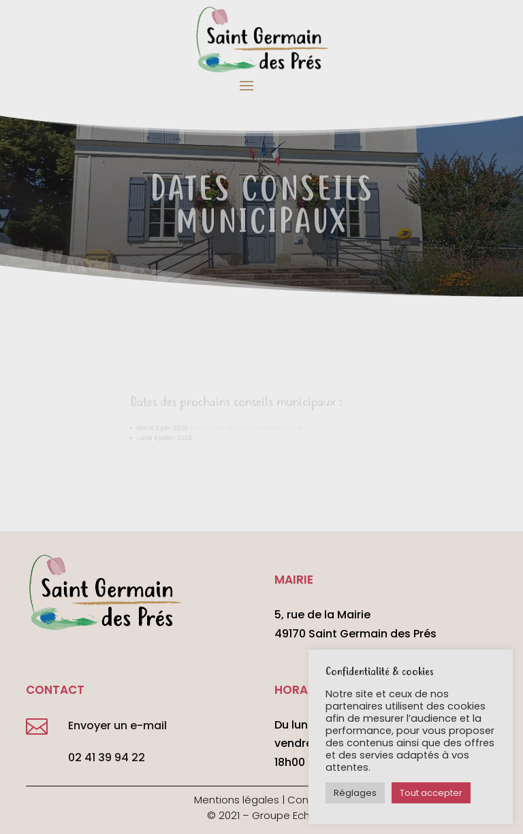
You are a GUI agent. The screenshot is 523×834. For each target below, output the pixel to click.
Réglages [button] (355, 792)
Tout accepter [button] (431, 792)
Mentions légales (236, 800)
